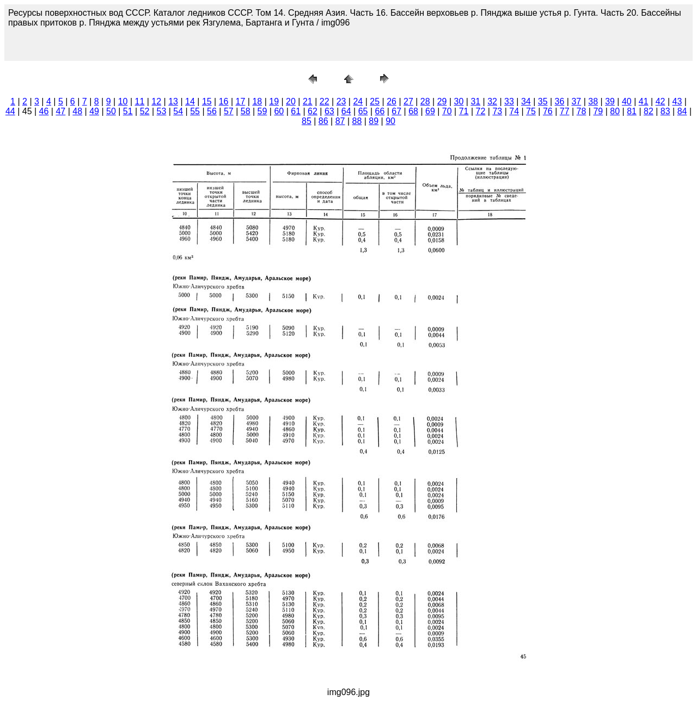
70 (447, 111)
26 (391, 101)
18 (257, 101)
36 (560, 101)
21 (308, 101)
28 (425, 101)
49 (94, 111)
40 (627, 101)
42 (660, 101)
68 (413, 111)
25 (375, 101)
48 (77, 111)
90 (390, 121)
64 (346, 111)
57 (229, 111)
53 (162, 111)
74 (514, 111)
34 (526, 101)
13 (173, 101)
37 (576, 101)
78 (581, 111)
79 (598, 111)
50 (111, 111)
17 (241, 101)
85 (306, 121)
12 (156, 101)
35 (543, 101)
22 (324, 101)
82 (648, 111)
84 (682, 111)
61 (296, 111)
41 (644, 101)
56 (212, 111)
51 (128, 111)
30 (459, 101)
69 (430, 111)
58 (245, 111)
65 (363, 111)
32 (492, 101)
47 (60, 111)
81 (632, 111)
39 (610, 101)
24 (358, 101)
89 (373, 121)
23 (341, 101)
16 (224, 101)
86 (323, 121)
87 (340, 121)
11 (140, 101)
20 (291, 101)
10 (123, 101)
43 (677, 101)
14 (190, 101)
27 (408, 101)
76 (548, 111)
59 (262, 111)
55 (195, 111)
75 (531, 111)
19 (274, 101)
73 (497, 111)
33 (509, 101)
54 (178, 111)
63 (329, 111)
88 (357, 121)
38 (593, 101)
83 (665, 111)
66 (379, 111)
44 (10, 111)
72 (481, 111)
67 (396, 111)
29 (442, 101)
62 (312, 111)
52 (145, 111)
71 (464, 111)
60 (279, 111)
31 (475, 101)
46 (44, 111)
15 (207, 101)
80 (615, 111)
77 (565, 111)
